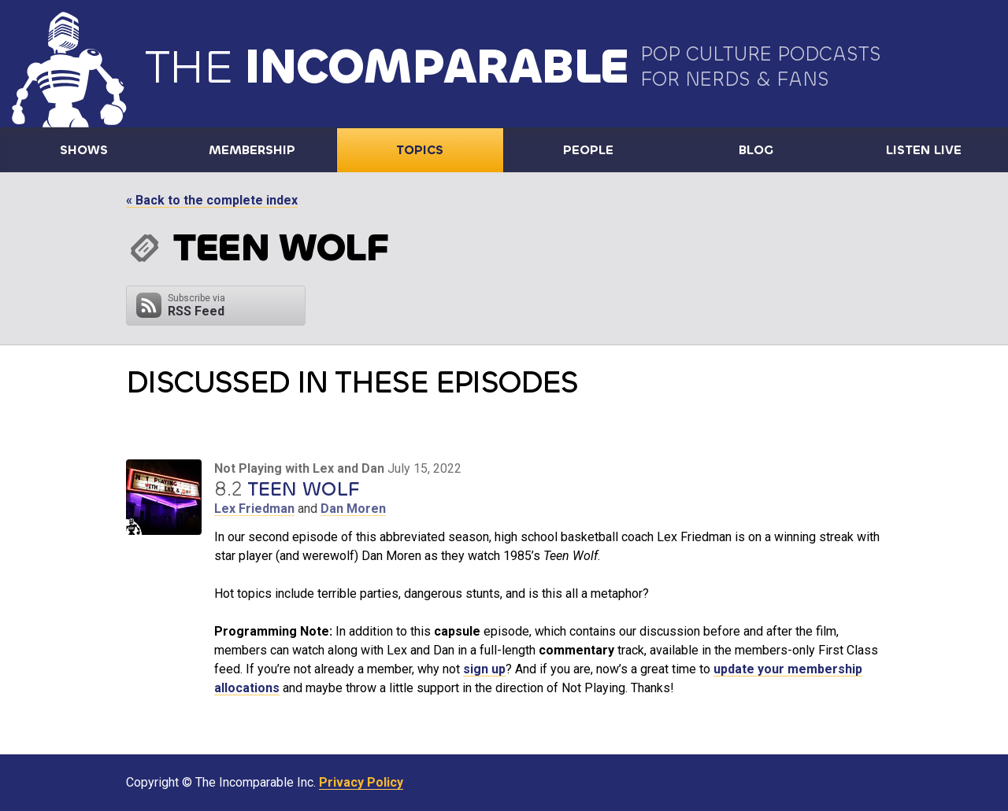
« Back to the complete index (212, 200)
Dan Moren (353, 508)
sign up (484, 669)
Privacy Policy (361, 782)
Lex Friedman (254, 508)
